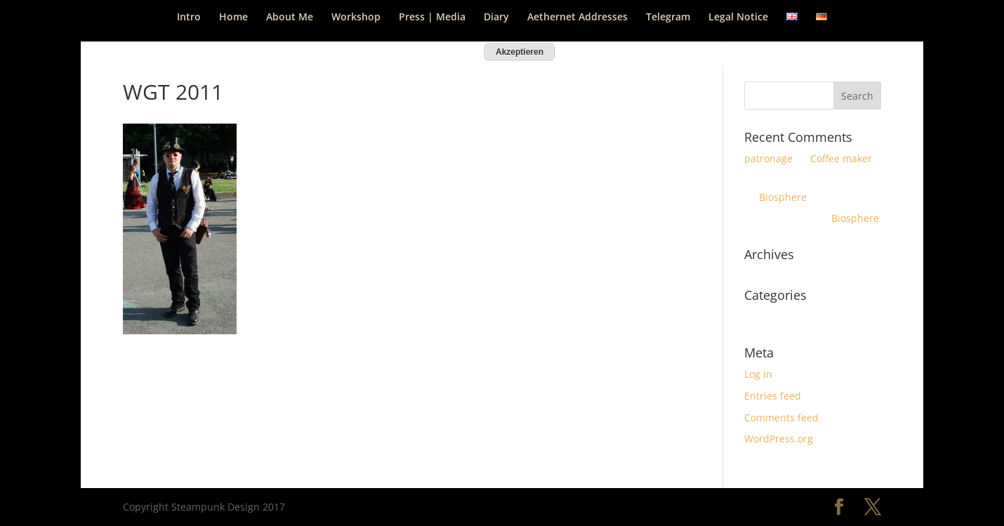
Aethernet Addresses (577, 17)
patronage (768, 158)
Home (233, 17)
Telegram (668, 17)
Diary (496, 17)
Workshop (356, 17)
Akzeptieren (519, 52)
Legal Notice (738, 17)
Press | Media (432, 17)
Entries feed (772, 395)
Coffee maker (841, 158)
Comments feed (781, 417)
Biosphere (783, 197)
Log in (758, 374)
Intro (189, 17)
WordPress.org (778, 438)
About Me (289, 17)
